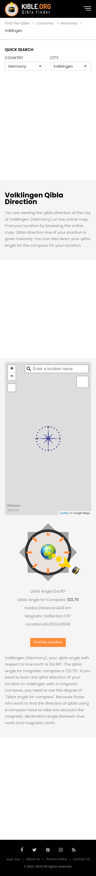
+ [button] (12, 369)
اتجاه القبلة (13, 859)
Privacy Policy (56, 859)
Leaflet (64, 513)
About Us (33, 859)
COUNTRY (14, 58)
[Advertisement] (48, 130)
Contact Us (81, 859)
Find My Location (48, 642)
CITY (54, 58)
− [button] (12, 376)
